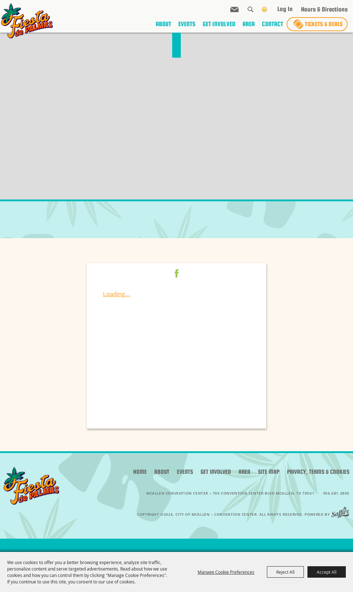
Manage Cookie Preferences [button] (226, 572)
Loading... (116, 294)
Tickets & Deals (324, 28)
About (163, 28)
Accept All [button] (326, 572)
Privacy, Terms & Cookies (318, 471)
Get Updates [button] (234, 12)
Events (187, 28)
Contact (272, 28)
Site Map (268, 471)
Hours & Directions (324, 12)
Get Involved (219, 28)
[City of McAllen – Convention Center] (23, 21)
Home (140, 471)
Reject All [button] (285, 572)
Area (249, 28)
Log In (285, 11)
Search (250, 12)
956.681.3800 (336, 493)
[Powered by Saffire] (342, 514)
